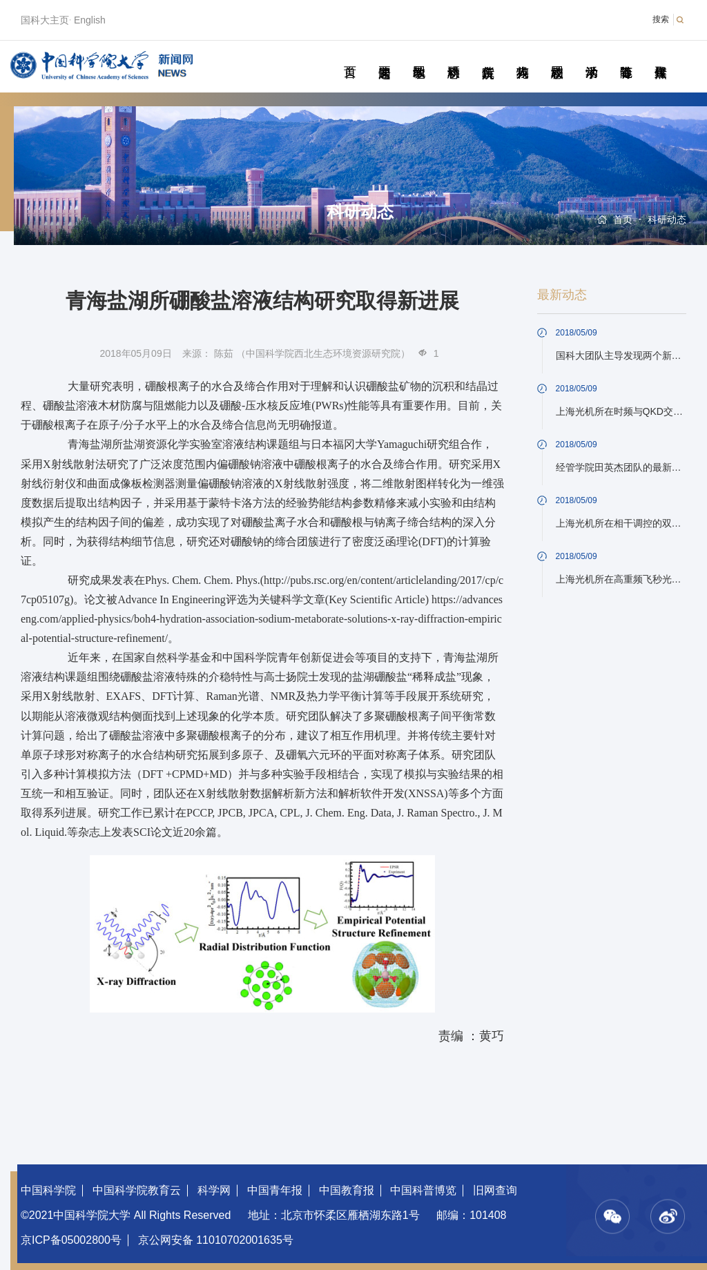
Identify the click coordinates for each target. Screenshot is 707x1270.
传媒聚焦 (660, 56)
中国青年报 (274, 1190)
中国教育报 (346, 1190)
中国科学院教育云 (137, 1190)
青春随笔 (625, 56)
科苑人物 (522, 56)
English (90, 20)
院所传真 (487, 56)
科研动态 (453, 56)
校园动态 (556, 56)
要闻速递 (384, 56)
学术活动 (591, 56)
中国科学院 (48, 1190)
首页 (349, 56)
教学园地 (418, 56)
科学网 (214, 1190)
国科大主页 (45, 20)
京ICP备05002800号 (71, 1240)
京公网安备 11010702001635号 (215, 1240)
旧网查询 (495, 1190)
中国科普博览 (423, 1190)
